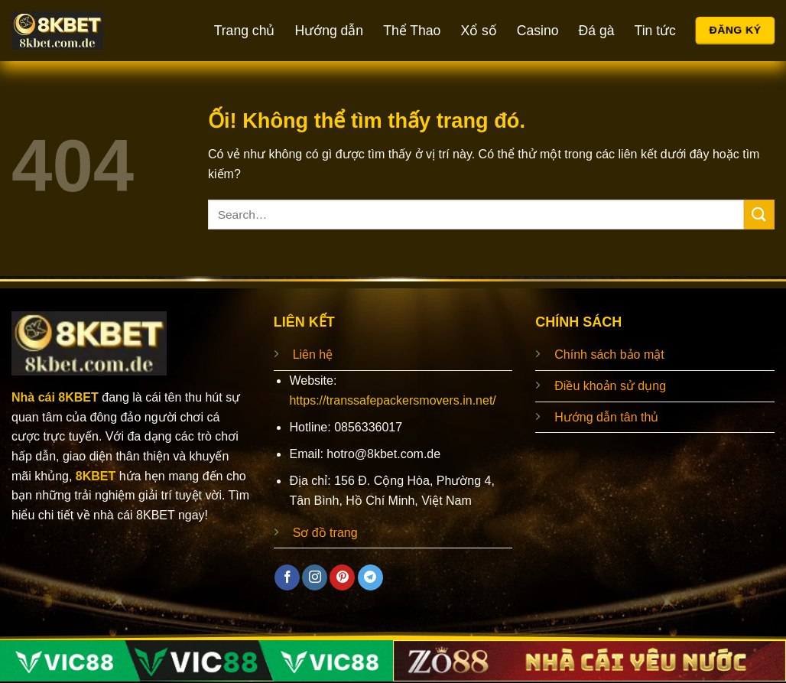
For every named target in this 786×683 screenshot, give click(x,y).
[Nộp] (759, 214)
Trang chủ (244, 30)
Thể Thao (411, 30)
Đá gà (597, 30)
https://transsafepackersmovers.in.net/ (392, 400)
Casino (538, 30)
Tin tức (655, 30)
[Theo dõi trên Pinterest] (342, 577)
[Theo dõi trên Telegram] (370, 577)
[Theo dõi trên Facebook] (287, 577)
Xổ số (478, 30)
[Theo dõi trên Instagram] (314, 577)
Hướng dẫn (328, 30)
